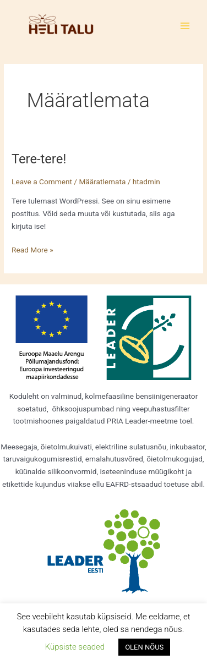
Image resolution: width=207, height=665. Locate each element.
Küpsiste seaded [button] (75, 647)
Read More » (32, 249)
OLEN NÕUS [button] (144, 647)
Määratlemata (102, 181)
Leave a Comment (42, 181)
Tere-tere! (39, 159)
